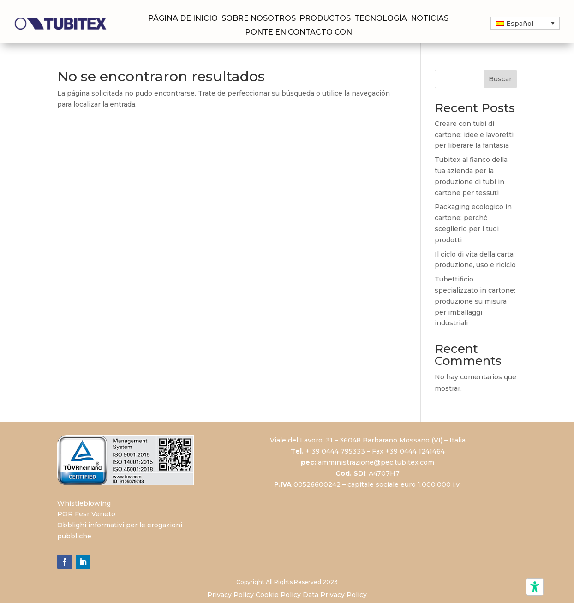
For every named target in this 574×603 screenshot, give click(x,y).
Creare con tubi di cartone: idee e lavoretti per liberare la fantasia (474, 134)
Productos (325, 19)
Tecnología (380, 19)
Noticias (429, 19)
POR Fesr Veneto (86, 514)
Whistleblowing (84, 503)
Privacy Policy (230, 595)
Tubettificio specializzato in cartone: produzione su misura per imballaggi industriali (475, 301)
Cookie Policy (278, 595)
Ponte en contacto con (298, 32)
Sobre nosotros (258, 19)
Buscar (500, 79)
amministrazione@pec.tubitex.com (376, 462)
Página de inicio (183, 19)
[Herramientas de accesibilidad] (535, 587)
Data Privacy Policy (335, 595)
